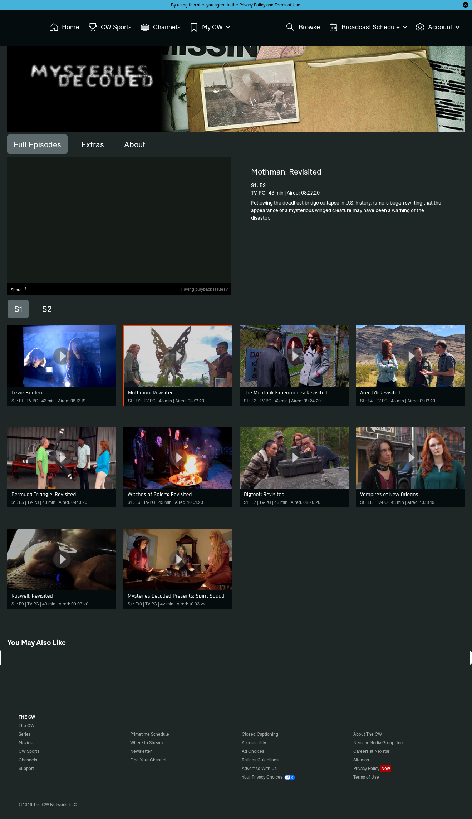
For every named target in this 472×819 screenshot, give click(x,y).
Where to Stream (146, 742)
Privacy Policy (252, 5)
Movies (26, 742)
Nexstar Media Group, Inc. (378, 742)
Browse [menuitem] (303, 27)
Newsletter (141, 751)
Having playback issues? (204, 289)
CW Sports (29, 751)
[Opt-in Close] (465, 5)
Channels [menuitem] (161, 27)
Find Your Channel (148, 759)
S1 (18, 309)
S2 (47, 309)
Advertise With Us (259, 768)
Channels (28, 759)
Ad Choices (253, 751)
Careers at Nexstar (371, 751)
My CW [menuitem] (210, 27)
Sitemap (361, 759)
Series (25, 734)
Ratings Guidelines (260, 759)
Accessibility (254, 742)
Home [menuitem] (64, 27)
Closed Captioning (260, 734)
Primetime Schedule (149, 734)
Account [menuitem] (437, 27)
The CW (22, 25)
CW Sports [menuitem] (110, 27)
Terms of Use (287, 5)
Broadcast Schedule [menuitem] (368, 27)
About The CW (367, 734)
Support (26, 768)
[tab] (37, 144)
